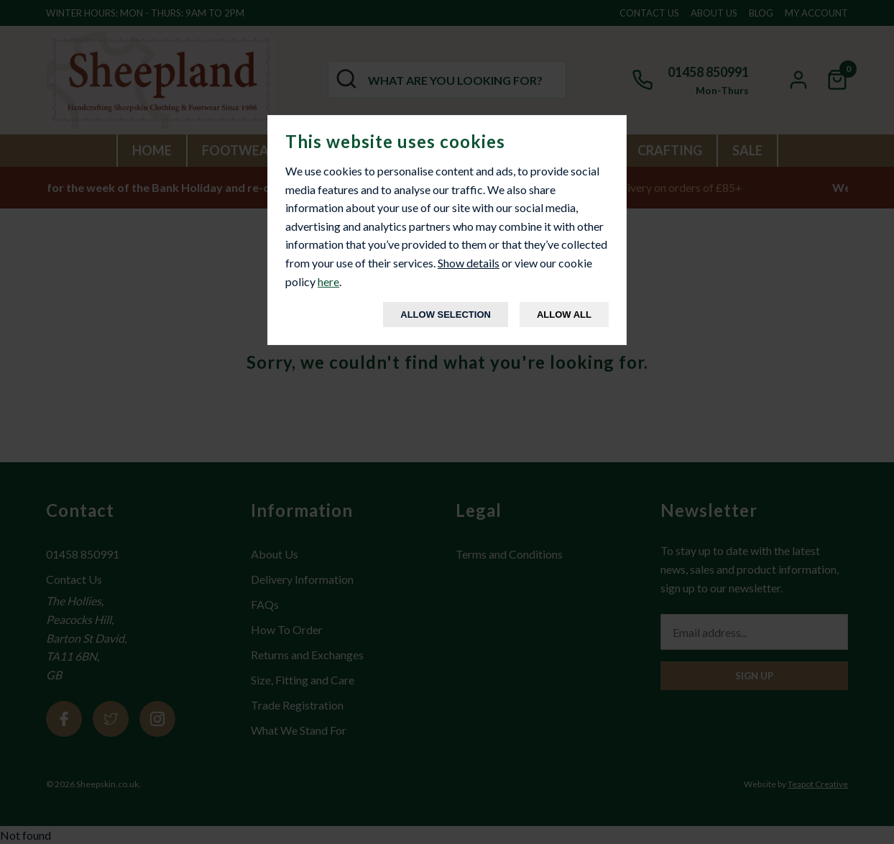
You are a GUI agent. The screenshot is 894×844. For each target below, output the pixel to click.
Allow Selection (445, 314)
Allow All (564, 314)
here (328, 281)
